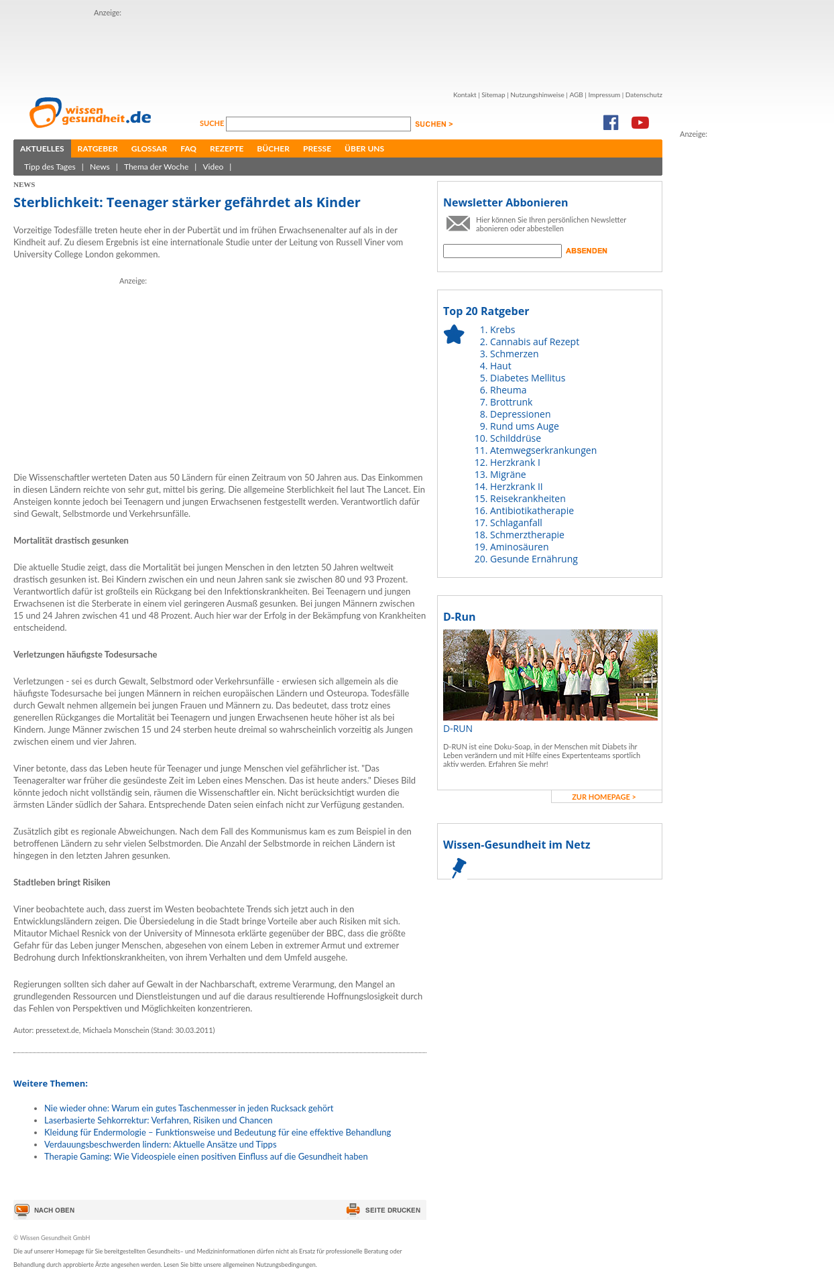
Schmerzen (514, 353)
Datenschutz (644, 94)
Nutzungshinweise (537, 94)
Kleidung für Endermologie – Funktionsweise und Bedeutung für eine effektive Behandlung (217, 1132)
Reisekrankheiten (528, 498)
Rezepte (226, 148)
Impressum (604, 94)
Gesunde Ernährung (534, 558)
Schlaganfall (516, 522)
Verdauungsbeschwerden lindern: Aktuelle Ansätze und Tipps (160, 1144)
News (100, 167)
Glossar (149, 148)
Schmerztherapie (527, 534)
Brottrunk (511, 401)
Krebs (502, 329)
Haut (501, 365)
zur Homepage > (604, 796)
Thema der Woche (156, 167)
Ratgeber (98, 148)
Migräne (508, 474)
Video (212, 167)
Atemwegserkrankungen (543, 450)
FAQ (188, 148)
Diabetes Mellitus (527, 377)
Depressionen (520, 414)
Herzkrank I (515, 462)
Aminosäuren (519, 546)
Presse (317, 148)
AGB (576, 94)
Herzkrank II (516, 486)
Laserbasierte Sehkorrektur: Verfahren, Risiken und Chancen (158, 1120)
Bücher (273, 148)
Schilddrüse (515, 438)
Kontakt (465, 94)
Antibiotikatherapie (532, 510)
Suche (213, 123)
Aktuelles (42, 148)
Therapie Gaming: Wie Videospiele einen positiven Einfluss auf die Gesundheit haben (206, 1156)
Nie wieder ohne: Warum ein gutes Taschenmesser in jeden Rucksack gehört (188, 1108)
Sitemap (493, 94)
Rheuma (508, 389)
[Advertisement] (733, 341)
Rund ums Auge (524, 426)
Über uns (364, 148)
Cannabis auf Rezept (534, 341)
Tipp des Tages (50, 167)
